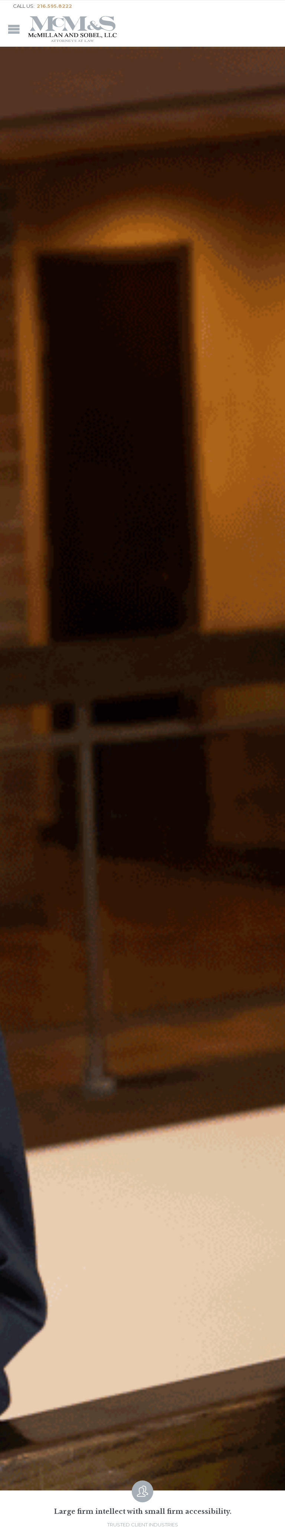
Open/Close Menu (14, 29)
